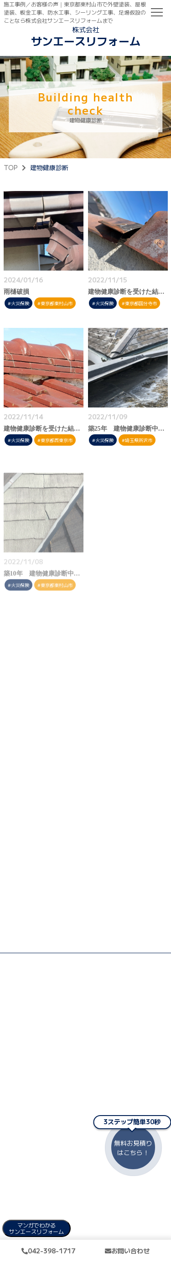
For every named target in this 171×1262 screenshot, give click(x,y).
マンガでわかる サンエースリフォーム (36, 1228)
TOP (10, 167)
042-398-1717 (48, 1250)
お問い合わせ (127, 1250)
